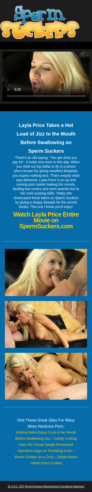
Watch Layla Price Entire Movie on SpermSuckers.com (46, 220)
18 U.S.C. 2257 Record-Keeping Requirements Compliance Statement (46, 486)
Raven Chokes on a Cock (33, 457)
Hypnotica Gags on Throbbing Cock (44, 451)
